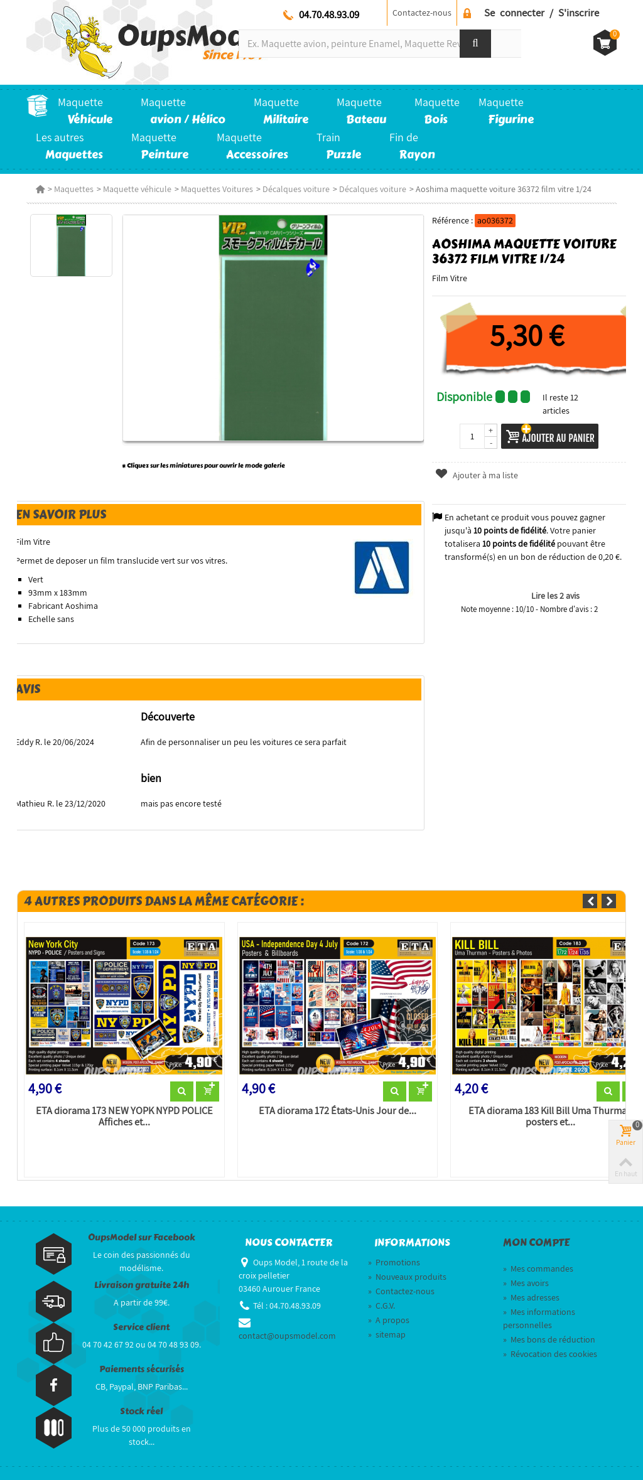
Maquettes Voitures (217, 189)
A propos (388, 1320)
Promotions (394, 1262)
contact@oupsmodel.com (287, 1335)
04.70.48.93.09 (329, 14)
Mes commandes (538, 1268)
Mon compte (536, 1242)
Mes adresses (531, 1297)
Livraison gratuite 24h (141, 1285)
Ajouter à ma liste (476, 475)
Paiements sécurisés (141, 1369)
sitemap (387, 1334)
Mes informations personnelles (539, 1318)
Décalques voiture (296, 189)
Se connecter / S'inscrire (541, 12)
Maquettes (74, 189)
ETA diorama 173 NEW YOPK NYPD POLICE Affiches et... (124, 1116)
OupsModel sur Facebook (141, 1237)
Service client (141, 1327)
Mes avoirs (526, 1283)
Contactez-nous (421, 12)
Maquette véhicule (137, 189)
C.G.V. (381, 1305)
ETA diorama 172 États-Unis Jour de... (337, 1111)
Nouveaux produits (407, 1276)
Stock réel (141, 1411)
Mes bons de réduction (549, 1339)
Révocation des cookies (550, 1353)
